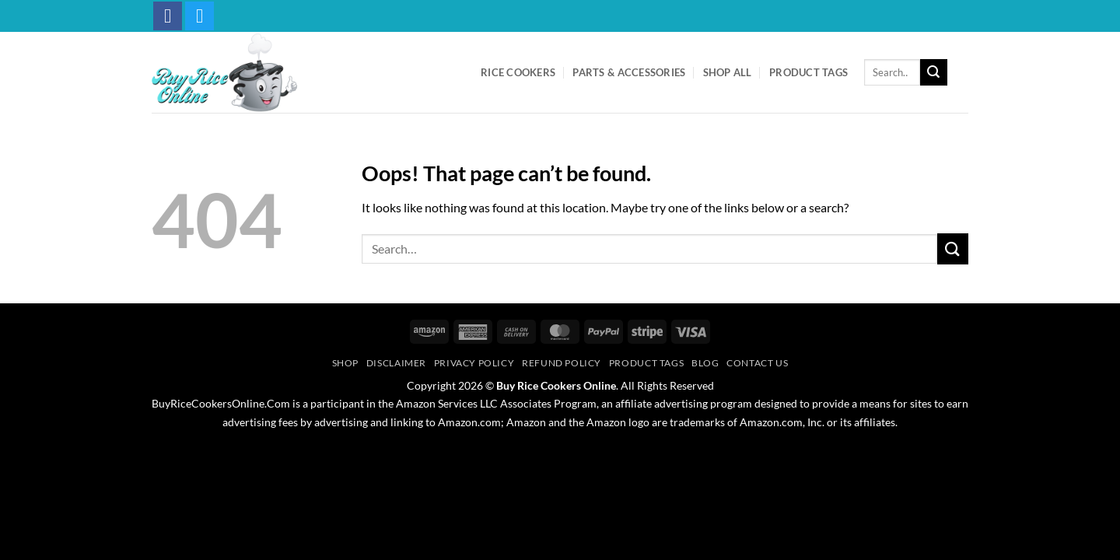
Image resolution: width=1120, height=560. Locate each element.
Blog (705, 363)
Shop (345, 363)
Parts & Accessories (628, 72)
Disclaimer (396, 363)
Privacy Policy (474, 363)
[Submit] (933, 72)
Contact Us (757, 363)
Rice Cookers (518, 72)
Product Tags (808, 72)
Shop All (727, 72)
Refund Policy (561, 363)
